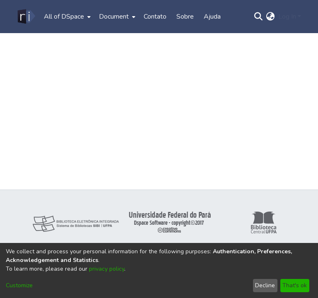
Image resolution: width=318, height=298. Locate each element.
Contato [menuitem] (155, 16)
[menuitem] (66, 16)
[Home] (26, 16)
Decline (265, 285)
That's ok (294, 285)
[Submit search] (258, 17)
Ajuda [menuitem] (212, 16)
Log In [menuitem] (287, 16)
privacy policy (106, 269)
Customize (19, 285)
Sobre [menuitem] (185, 16)
